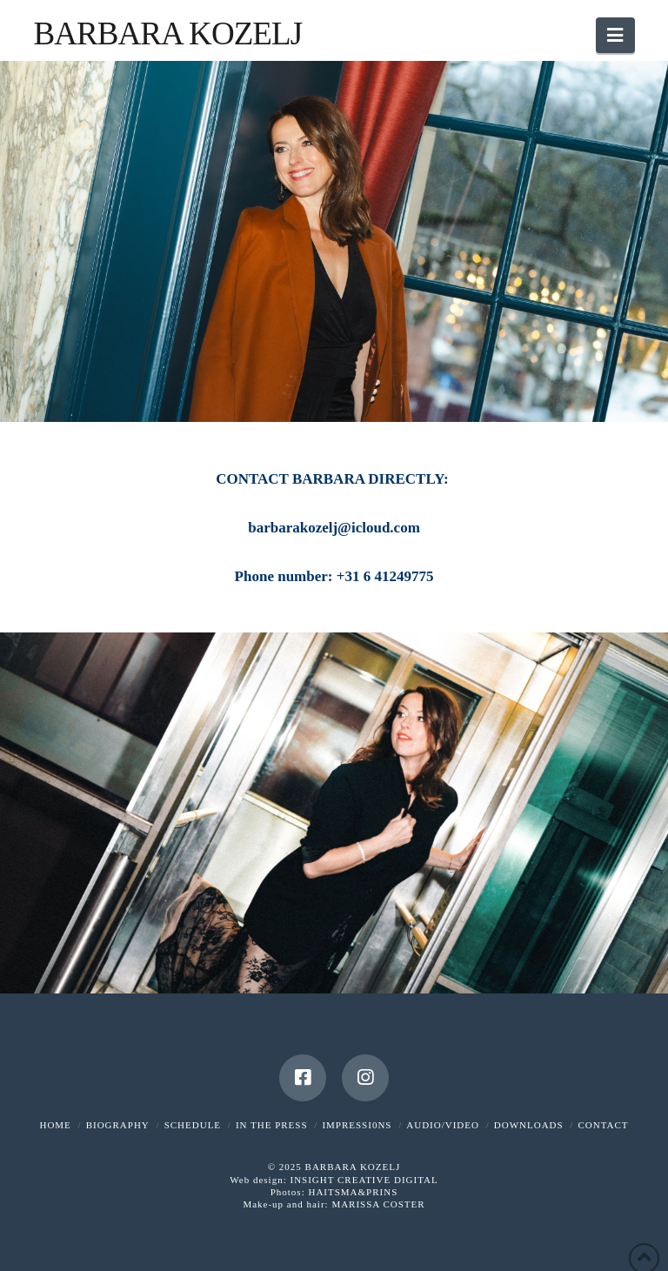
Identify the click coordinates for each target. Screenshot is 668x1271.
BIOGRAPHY (118, 1125)
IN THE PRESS (272, 1125)
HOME (54, 1125)
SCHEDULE (192, 1125)
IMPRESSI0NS (356, 1125)
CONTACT (603, 1125)
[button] (615, 35)
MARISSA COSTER (377, 1204)
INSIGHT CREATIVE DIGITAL (364, 1179)
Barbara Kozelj (167, 33)
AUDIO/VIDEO (442, 1125)
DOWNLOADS (529, 1125)
